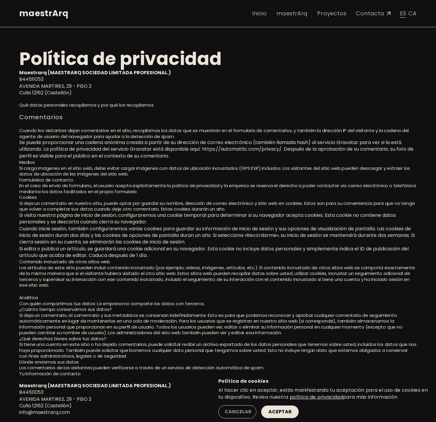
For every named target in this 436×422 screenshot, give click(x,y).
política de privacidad (316, 397)
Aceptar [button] (280, 411)
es (403, 13)
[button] (85, 13)
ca (412, 13)
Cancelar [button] (238, 411)
